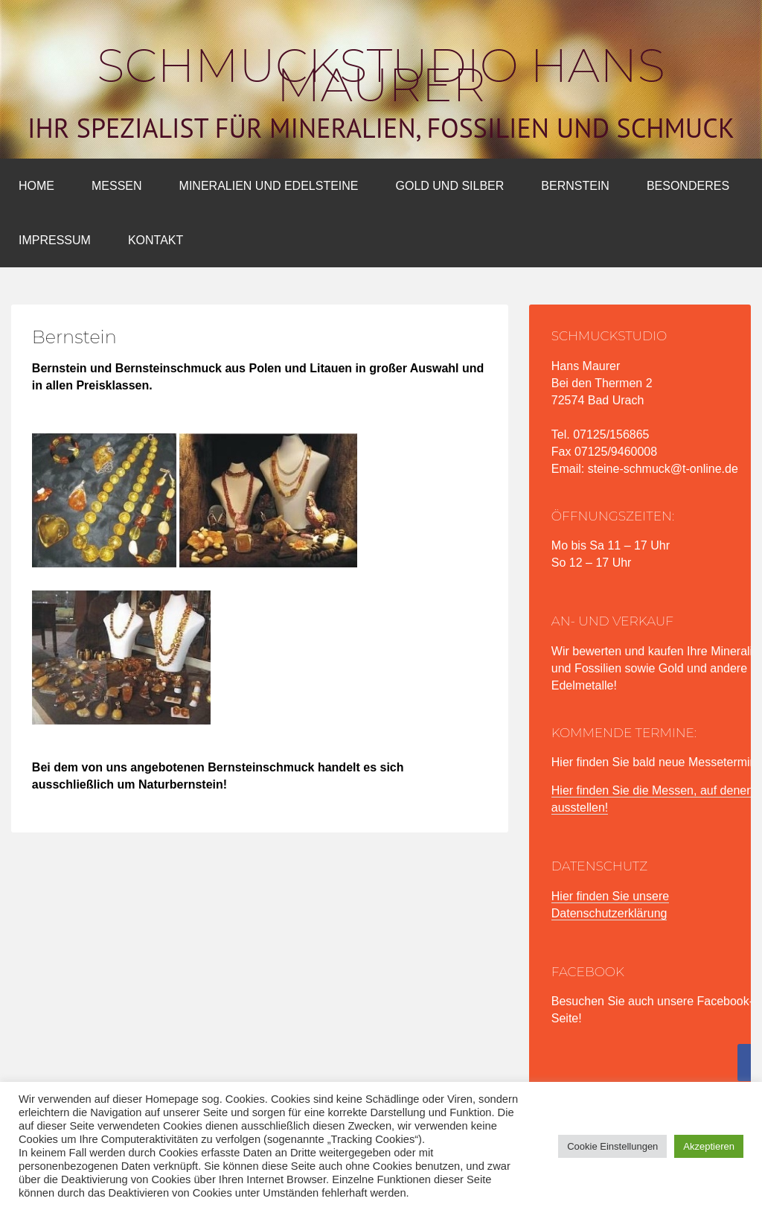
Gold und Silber (450, 185)
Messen (117, 185)
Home (36, 185)
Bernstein (575, 185)
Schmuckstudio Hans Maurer (381, 75)
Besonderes (688, 185)
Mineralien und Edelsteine (269, 185)
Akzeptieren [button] (708, 1146)
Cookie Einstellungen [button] (612, 1146)
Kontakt (155, 240)
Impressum (55, 240)
